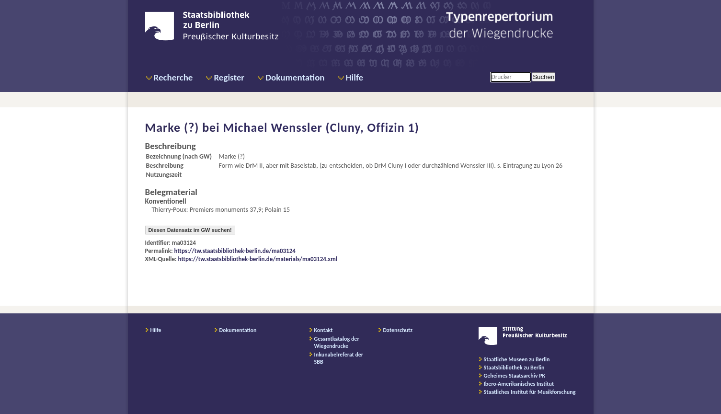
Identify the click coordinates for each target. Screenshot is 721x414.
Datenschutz (398, 330)
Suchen (543, 76)
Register (229, 77)
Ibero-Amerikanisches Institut (519, 383)
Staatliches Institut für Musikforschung (530, 392)
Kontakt (323, 330)
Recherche (173, 77)
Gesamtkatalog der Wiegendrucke (336, 342)
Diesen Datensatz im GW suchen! (190, 230)
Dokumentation (294, 77)
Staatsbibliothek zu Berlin (514, 367)
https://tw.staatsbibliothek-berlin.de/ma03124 (235, 250)
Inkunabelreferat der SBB (339, 358)
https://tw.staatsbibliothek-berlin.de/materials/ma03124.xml (258, 259)
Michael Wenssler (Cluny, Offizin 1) (321, 127)
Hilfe (355, 77)
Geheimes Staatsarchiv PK (515, 375)
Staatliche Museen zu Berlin (517, 359)
